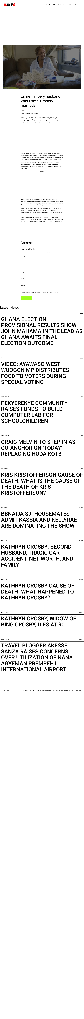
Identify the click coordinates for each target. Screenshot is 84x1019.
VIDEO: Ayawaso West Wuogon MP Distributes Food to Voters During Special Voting (35, 373)
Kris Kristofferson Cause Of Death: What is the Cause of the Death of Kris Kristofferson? (42, 484)
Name (23, 272)
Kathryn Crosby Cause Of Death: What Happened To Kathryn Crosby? (37, 592)
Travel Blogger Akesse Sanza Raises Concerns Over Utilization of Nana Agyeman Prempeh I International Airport (37, 657)
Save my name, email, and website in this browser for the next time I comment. (40, 293)
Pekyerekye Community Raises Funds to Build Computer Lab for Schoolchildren (34, 412)
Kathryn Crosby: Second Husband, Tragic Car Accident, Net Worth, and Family (37, 556)
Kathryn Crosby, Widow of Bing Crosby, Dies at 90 (38, 622)
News (36, 113)
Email (22, 278)
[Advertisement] (42, 31)
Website (23, 285)
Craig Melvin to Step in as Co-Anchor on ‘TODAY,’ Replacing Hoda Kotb (38, 448)
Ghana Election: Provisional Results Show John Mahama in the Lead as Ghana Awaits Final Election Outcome (41, 331)
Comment (24, 256)
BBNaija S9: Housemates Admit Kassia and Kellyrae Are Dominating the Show (39, 520)
